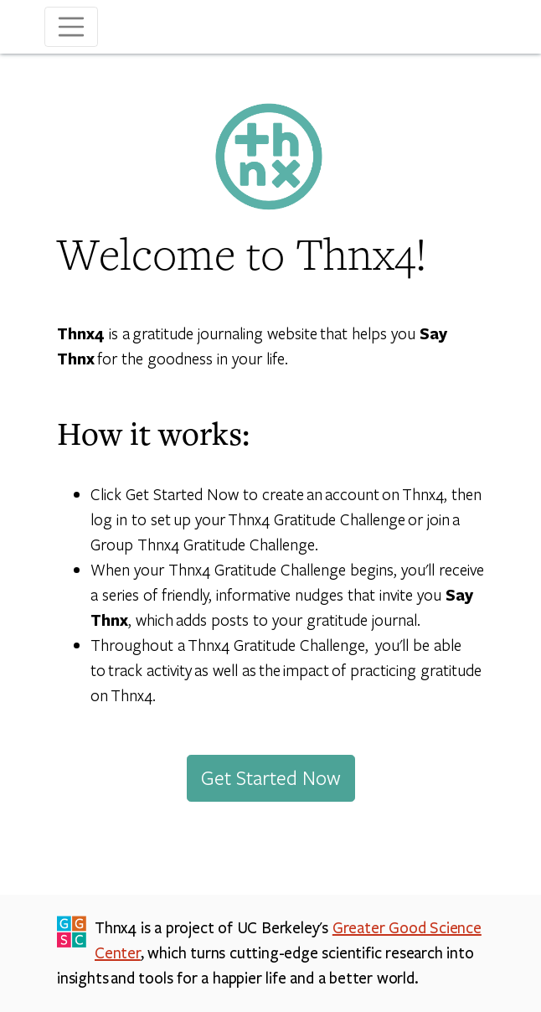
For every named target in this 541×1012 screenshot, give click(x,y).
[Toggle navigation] (71, 27)
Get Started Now (271, 777)
